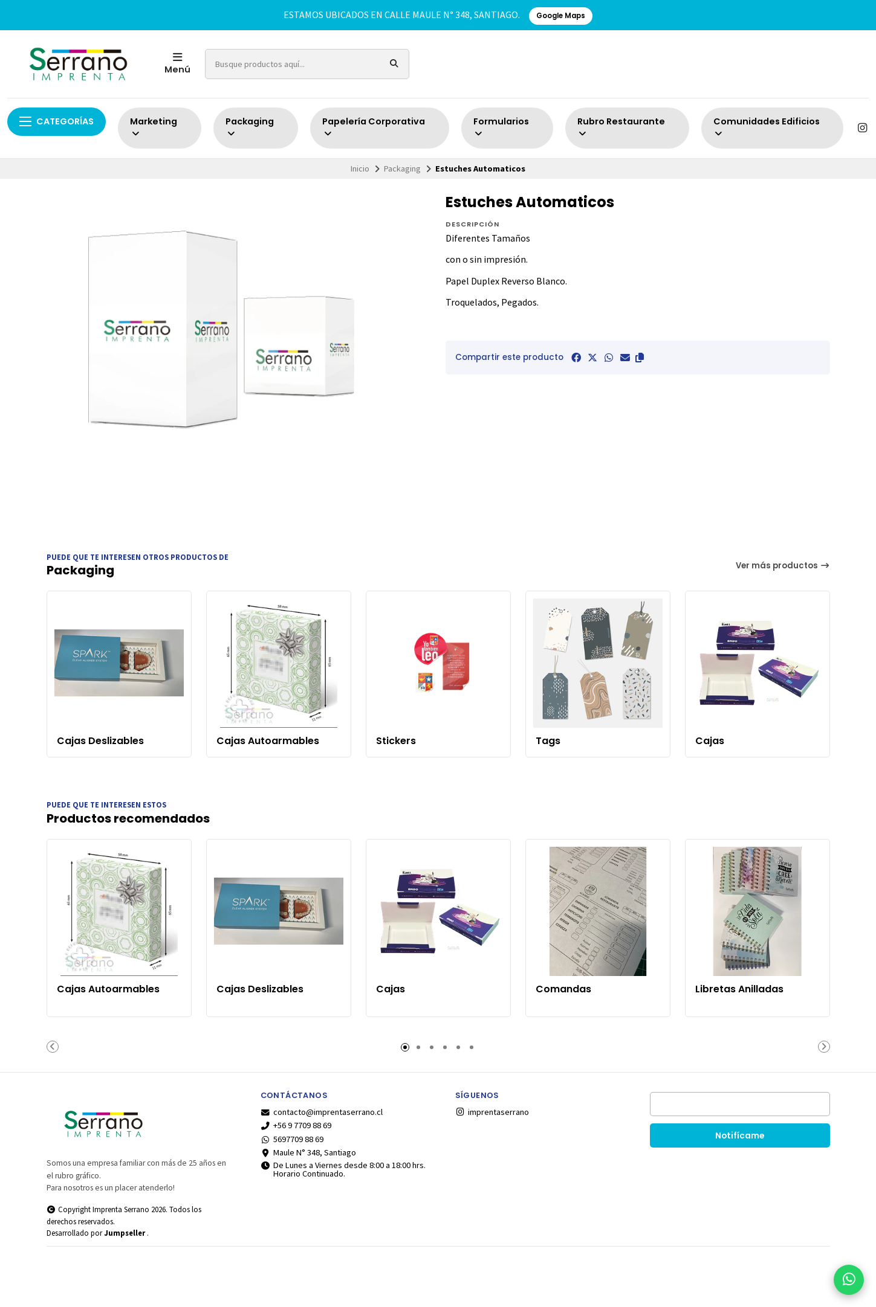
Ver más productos (783, 566)
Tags (548, 741)
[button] (639, 357)
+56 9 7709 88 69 (296, 1125)
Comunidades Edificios (766, 127)
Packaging (249, 127)
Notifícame (739, 1136)
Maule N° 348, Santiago (309, 1152)
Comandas (563, 989)
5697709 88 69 (292, 1139)
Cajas (709, 741)
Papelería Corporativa (373, 127)
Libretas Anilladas (739, 989)
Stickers (396, 741)
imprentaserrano (492, 1112)
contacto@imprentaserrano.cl (322, 1112)
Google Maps (560, 16)
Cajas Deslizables (100, 741)
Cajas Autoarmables (267, 741)
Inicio (360, 168)
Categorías (56, 121)
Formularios (501, 127)
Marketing (153, 127)
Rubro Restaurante (621, 127)
